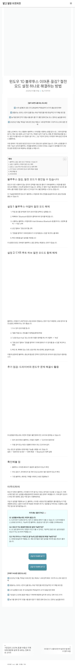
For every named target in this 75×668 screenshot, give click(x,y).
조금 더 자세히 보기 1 (37, 556)
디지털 (21, 664)
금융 (17, 664)
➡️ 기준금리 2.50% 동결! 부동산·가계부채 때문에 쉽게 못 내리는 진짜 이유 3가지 (34, 595)
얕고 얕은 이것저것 (12, 3)
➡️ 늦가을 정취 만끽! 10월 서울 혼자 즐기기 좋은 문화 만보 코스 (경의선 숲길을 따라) (37, 117)
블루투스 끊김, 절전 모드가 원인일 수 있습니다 (23, 162)
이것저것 (47, 91)
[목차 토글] (64, 159)
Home (9, 664)
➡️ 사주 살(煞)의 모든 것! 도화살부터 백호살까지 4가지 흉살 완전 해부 (37, 108)
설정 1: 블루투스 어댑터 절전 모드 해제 (21, 164)
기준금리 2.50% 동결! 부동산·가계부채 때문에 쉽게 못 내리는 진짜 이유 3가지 (17, 650)
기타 (24, 664)
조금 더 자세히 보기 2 (37, 567)
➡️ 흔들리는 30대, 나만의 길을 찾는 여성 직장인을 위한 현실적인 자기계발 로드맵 (37, 112)
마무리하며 (13, 174)
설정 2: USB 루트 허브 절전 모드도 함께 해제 (23, 167)
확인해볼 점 (13, 171)
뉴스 (13, 664)
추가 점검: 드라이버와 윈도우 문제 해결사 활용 (24, 169)
